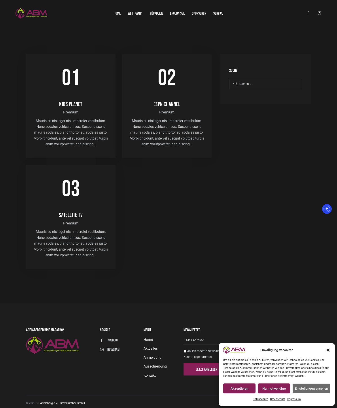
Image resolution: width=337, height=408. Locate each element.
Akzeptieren (239, 389)
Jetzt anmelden (206, 369)
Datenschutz (260, 399)
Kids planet (70, 104)
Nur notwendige (274, 389)
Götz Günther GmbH (72, 403)
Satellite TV (71, 215)
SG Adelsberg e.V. (47, 403)
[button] (328, 350)
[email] (247, 340)
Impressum (294, 399)
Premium (70, 112)
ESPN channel (166, 104)
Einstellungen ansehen (311, 389)
